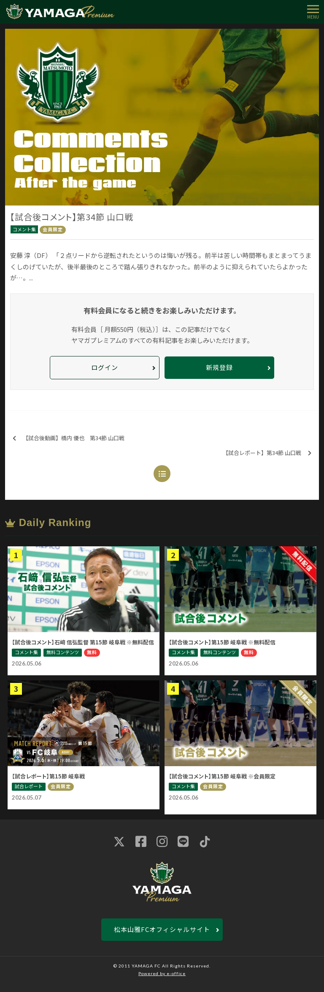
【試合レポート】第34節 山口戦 (267, 453)
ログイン (104, 367)
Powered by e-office (162, 973)
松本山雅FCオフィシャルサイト (162, 929)
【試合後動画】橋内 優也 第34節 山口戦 (68, 438)
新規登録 (219, 367)
